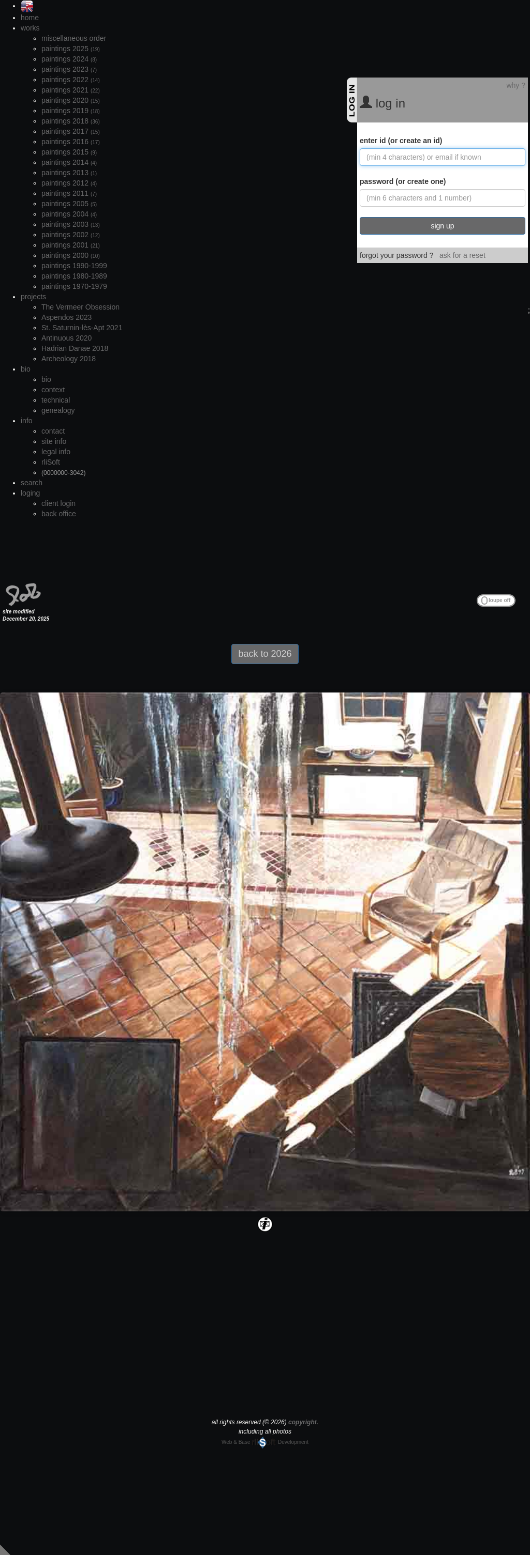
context (53, 390)
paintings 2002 (70, 234)
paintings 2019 (70, 110)
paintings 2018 (70, 121)
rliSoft (50, 462)
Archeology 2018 (68, 359)
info (27, 421)
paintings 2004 (69, 214)
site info (53, 441)
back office (58, 514)
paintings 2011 (69, 193)
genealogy (58, 410)
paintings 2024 (69, 59)
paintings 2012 (69, 183)
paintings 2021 (70, 90)
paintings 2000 (70, 255)
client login (58, 503)
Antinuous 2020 (66, 338)
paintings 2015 (69, 152)
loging (30, 493)
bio (26, 369)
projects (33, 296)
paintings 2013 (69, 172)
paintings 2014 (69, 162)
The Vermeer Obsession (80, 307)
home (30, 17)
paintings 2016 (70, 141)
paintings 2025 (70, 48)
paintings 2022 (70, 79)
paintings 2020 (70, 100)
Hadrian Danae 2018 (74, 348)
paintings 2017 (70, 131)
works (30, 28)
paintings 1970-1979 (74, 286)
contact (53, 431)
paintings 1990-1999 (74, 265)
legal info (55, 452)
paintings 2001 (70, 245)
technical (55, 400)
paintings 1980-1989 (74, 276)
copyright (302, 1422)
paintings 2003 (70, 224)
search (31, 483)
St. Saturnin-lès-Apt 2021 (81, 328)
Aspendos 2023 (66, 317)
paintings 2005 (69, 203)
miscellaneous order (73, 38)
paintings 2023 (69, 69)
